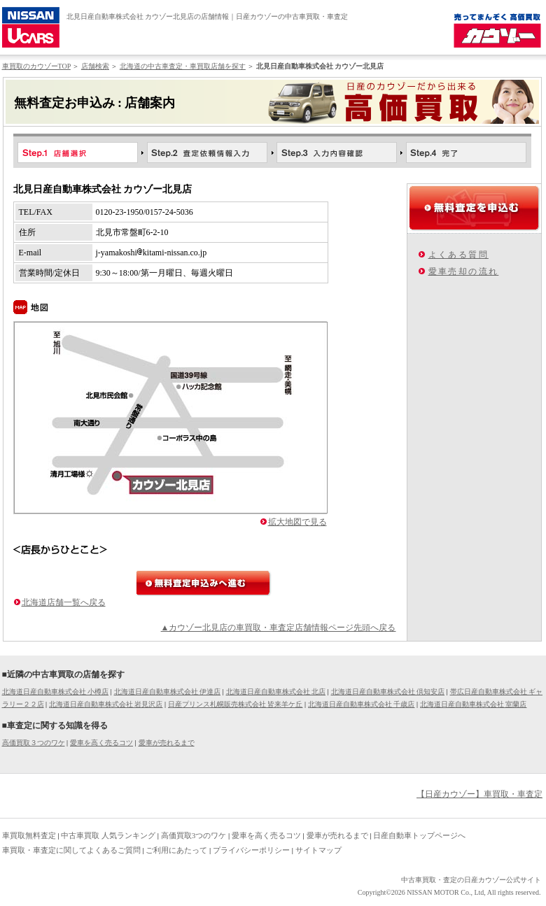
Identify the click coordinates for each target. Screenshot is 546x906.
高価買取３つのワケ (33, 742)
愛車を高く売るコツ (101, 742)
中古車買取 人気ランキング (108, 835)
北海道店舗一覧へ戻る (64, 602)
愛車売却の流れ (463, 271)
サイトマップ (318, 850)
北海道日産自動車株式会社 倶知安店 (388, 691)
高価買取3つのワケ (194, 835)
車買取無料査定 (29, 835)
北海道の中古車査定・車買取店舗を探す (183, 66)
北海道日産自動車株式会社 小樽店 (55, 691)
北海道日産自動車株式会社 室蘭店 (473, 704)
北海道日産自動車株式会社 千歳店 (361, 704)
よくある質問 (458, 255)
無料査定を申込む (474, 208)
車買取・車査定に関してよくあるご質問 (71, 850)
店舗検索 (95, 66)
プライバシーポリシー (251, 850)
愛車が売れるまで (167, 742)
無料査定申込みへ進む (204, 583)
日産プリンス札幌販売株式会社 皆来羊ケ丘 (235, 704)
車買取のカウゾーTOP (36, 66)
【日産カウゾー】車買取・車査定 (479, 794)
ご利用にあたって (176, 850)
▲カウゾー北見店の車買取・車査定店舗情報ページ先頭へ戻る (278, 627)
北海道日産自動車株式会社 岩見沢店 (106, 704)
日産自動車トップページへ (419, 835)
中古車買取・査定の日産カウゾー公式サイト (471, 880)
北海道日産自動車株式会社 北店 (276, 691)
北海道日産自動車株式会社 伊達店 (167, 691)
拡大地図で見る (297, 522)
